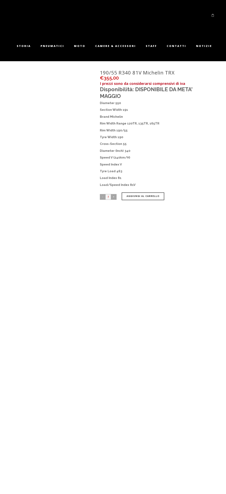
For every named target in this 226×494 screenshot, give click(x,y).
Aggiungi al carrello (143, 196)
